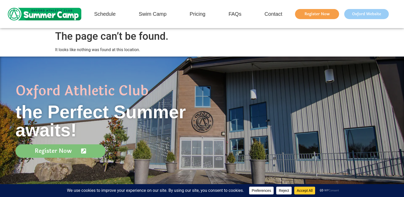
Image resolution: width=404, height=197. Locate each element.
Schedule (104, 14)
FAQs (235, 14)
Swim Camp (153, 14)
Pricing (197, 14)
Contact (273, 14)
